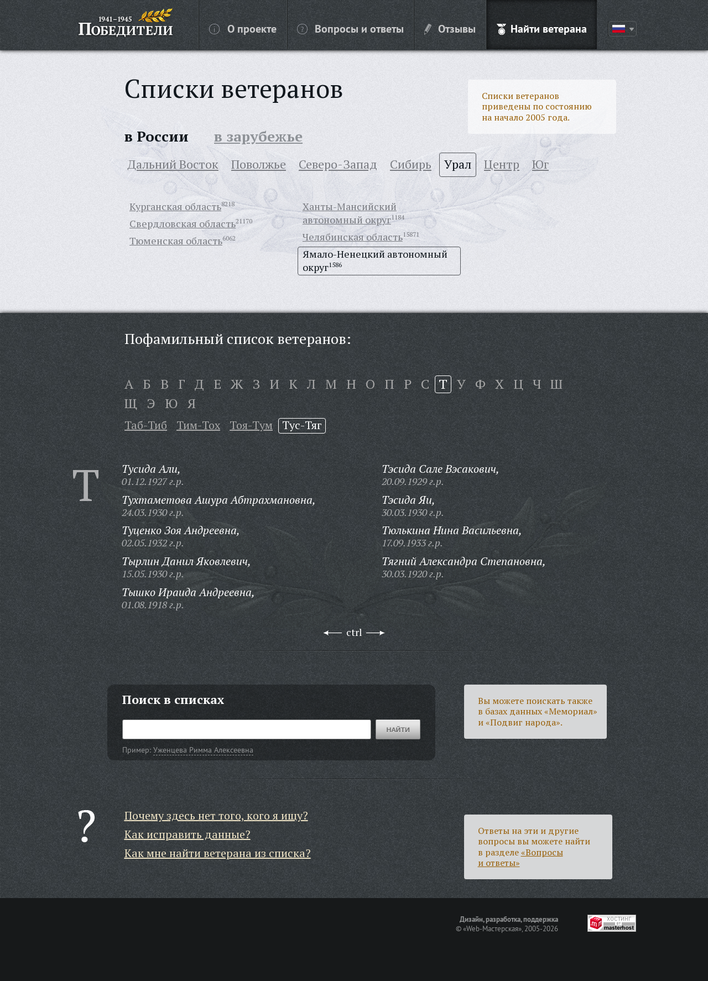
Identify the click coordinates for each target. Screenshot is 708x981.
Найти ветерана (542, 28)
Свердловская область (182, 223)
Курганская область (175, 206)
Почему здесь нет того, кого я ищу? (216, 815)
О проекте (243, 28)
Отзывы (450, 28)
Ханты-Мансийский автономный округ (350, 213)
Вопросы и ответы (350, 28)
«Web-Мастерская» (492, 928)
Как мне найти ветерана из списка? (217, 853)
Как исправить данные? (187, 834)
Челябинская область (353, 236)
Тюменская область (175, 240)
